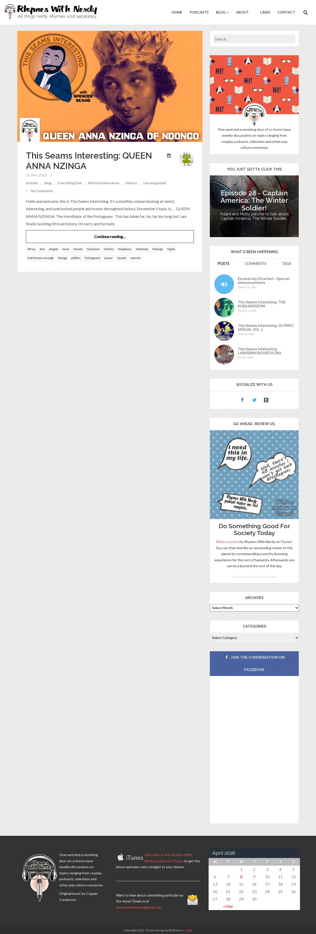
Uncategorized (154, 183)
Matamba (142, 249)
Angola (53, 249)
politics (75, 258)
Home (177, 12)
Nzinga (62, 258)
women (136, 258)
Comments (255, 263)
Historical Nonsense (103, 183)
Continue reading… (110, 236)
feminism (93, 249)
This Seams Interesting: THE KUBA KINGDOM (261, 304)
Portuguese (92, 258)
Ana (42, 249)
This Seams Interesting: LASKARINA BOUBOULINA (259, 351)
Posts (223, 263)
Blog (222, 12)
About (242, 12)
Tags (286, 263)
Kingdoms (125, 249)
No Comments (42, 191)
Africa (31, 249)
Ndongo (157, 249)
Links (264, 12)
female (78, 249)
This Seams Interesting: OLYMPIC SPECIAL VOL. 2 (266, 327)
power (108, 258)
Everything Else (70, 183)
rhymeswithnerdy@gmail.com (138, 907)
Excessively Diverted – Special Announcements (263, 280)
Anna (65, 249)
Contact (286, 12)
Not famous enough (40, 258)
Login (188, 930)
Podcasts (199, 12)
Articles (32, 183)
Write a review (227, 542)
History (131, 183)
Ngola (171, 249)
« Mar (228, 906)
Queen (121, 258)
